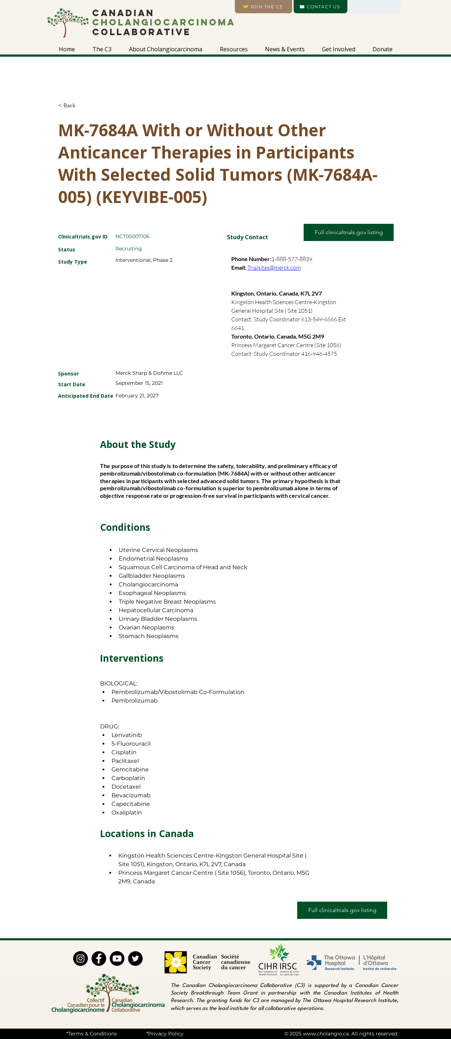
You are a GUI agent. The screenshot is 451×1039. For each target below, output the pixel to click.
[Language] (374, 6)
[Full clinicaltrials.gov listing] (349, 232)
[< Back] (83, 105)
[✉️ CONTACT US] (320, 6)
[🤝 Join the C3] (263, 6)
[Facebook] (98, 958)
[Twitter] (135, 958)
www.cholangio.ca (326, 1033)
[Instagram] (80, 958)
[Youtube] (117, 958)
